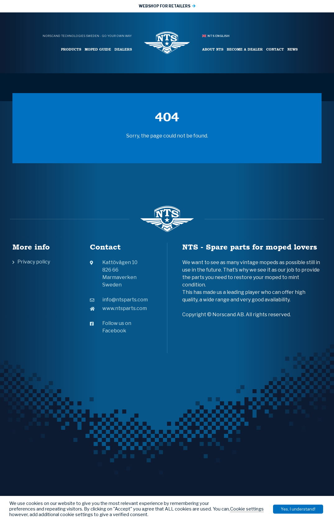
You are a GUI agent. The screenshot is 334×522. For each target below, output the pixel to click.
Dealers (123, 49)
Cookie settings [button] (247, 509)
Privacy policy (33, 262)
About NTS (212, 49)
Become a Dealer (245, 49)
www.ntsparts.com (118, 308)
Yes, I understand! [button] (298, 508)
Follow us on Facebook (110, 327)
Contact (275, 49)
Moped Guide (98, 49)
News (292, 49)
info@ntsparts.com (119, 300)
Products (71, 49)
